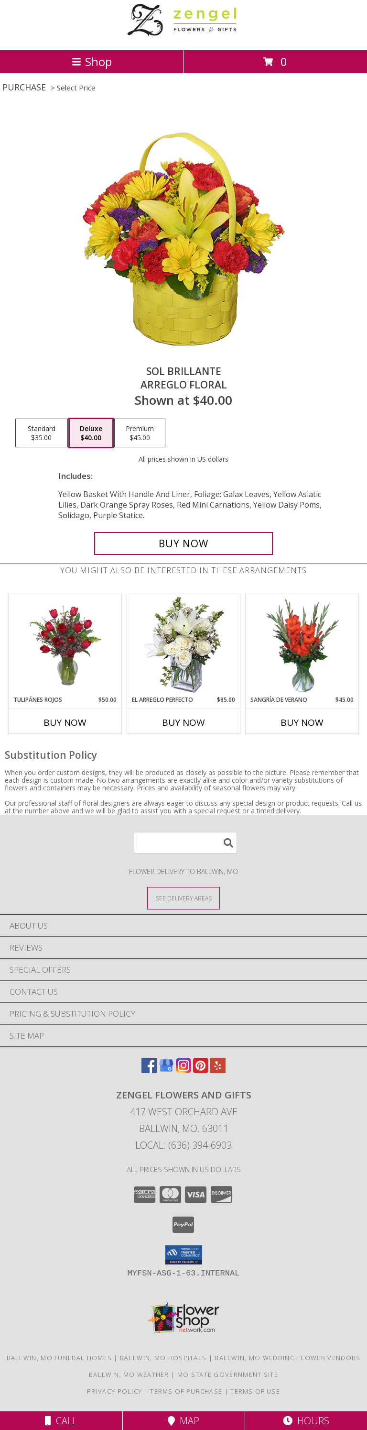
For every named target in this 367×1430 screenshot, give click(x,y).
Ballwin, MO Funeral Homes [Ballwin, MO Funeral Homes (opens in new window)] (59, 1357)
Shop (92, 61)
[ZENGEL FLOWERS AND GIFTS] (183, 36)
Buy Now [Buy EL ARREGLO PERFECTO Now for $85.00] (183, 722)
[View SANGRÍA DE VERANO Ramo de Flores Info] (302, 645)
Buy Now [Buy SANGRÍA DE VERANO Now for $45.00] (302, 722)
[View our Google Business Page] (166, 1069)
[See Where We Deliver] (183, 897)
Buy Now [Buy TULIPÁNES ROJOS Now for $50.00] (64, 722)
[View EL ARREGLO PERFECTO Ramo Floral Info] (184, 645)
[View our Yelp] (218, 1069)
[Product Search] (185, 843)
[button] (183, 1254)
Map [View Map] (183, 1420)
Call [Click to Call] (61, 1420)
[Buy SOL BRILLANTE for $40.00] (183, 543)
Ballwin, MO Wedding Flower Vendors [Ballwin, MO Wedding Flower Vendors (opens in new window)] (287, 1357)
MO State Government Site (227, 1374)
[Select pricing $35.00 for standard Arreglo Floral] (41, 433)
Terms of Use (255, 1391)
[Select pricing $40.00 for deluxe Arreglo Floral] (91, 433)
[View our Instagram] (183, 1069)
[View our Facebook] (149, 1069)
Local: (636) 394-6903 (183, 1145)
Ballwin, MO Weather (129, 1374)
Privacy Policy (114, 1391)
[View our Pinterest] (200, 1069)
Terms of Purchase (186, 1391)
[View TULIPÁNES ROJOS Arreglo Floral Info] (65, 645)
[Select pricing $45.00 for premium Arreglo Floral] (140, 433)
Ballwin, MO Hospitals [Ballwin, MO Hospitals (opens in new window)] (163, 1357)
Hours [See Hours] (306, 1420)
